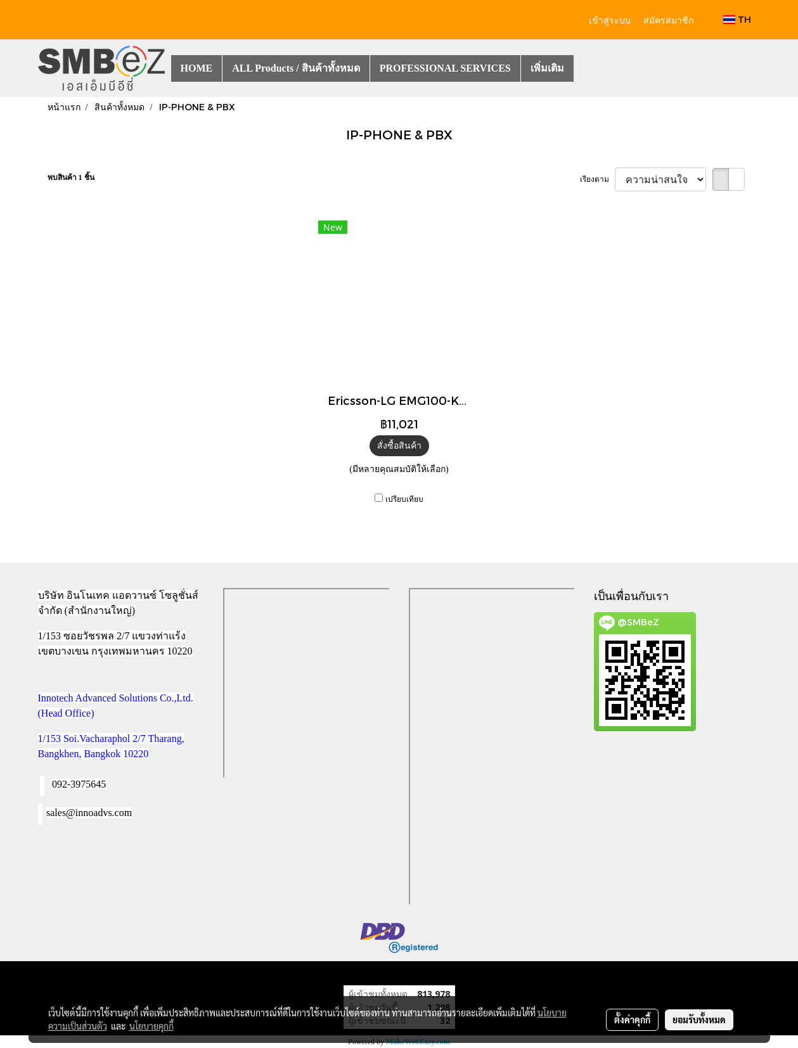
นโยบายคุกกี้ (151, 1026)
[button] (585, 68)
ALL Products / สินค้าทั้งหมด (296, 68)
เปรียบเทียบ (404, 499)
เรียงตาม (597, 179)
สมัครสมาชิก (668, 19)
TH (737, 19)
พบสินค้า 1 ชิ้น (71, 177)
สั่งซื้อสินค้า (399, 446)
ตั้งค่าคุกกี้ (632, 1019)
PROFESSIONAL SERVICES (445, 68)
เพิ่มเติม (547, 68)
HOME (197, 68)
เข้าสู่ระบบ (610, 19)
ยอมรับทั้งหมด (699, 1019)
